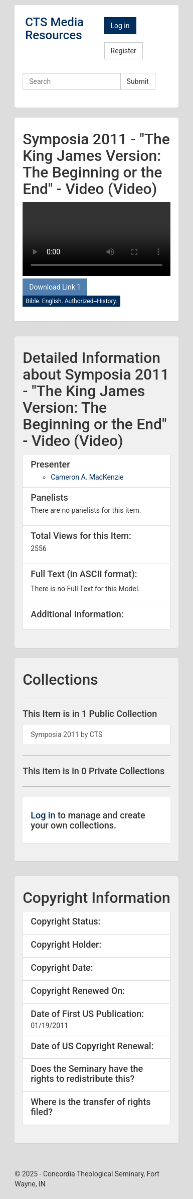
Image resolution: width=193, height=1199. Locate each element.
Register (123, 51)
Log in (120, 26)
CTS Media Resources (54, 28)
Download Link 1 (55, 287)
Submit (138, 81)
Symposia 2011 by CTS (66, 734)
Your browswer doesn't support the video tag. (96, 239)
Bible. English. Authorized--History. (71, 301)
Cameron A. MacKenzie (87, 477)
